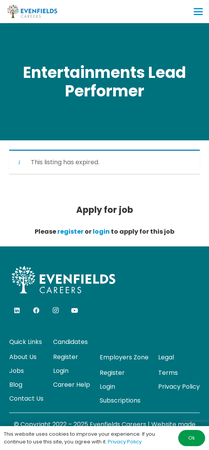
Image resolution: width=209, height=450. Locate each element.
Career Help (71, 384)
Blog (15, 384)
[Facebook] (36, 310)
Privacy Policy (179, 386)
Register (65, 356)
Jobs (16, 370)
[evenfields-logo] (32, 11)
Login (61, 370)
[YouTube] (74, 310)
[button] (198, 11)
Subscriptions (120, 400)
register (70, 231)
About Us (23, 356)
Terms (168, 372)
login (101, 231)
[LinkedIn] (17, 310)
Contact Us (26, 398)
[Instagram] (55, 310)
